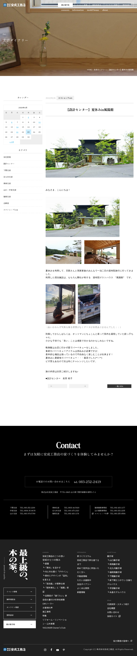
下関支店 (7, 170)
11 (40, 122)
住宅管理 (7, 157)
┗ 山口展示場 (113, 625)
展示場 (110, 621)
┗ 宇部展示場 (113, 653)
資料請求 (126, 5)
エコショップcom (10, 210)
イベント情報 (82, 5)
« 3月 (12, 142)
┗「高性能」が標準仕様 (54, 648)
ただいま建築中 (84, 645)
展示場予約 (65, 5)
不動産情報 (82, 641)
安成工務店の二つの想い (54, 621)
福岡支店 (7, 196)
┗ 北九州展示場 (114, 633)
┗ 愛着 (46, 628)
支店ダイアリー (84, 649)
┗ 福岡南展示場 (114, 637)
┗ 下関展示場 (113, 641)
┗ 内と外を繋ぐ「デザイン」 (56, 636)
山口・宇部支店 (9, 190)
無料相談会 (96, 5)
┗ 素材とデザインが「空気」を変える (56, 642)
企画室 (6, 203)
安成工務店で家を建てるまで (88, 627)
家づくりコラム (84, 621)
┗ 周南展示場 (113, 629)
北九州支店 (8, 177)
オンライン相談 (111, 5)
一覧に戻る (119, 386)
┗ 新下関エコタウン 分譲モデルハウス (119, 647)
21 (17, 132)
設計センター (9, 163)
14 (17, 127)
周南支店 (7, 183)
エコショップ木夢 (102, 553)
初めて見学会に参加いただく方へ (88, 635)
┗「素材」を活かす (52, 632)
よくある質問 (83, 653)
